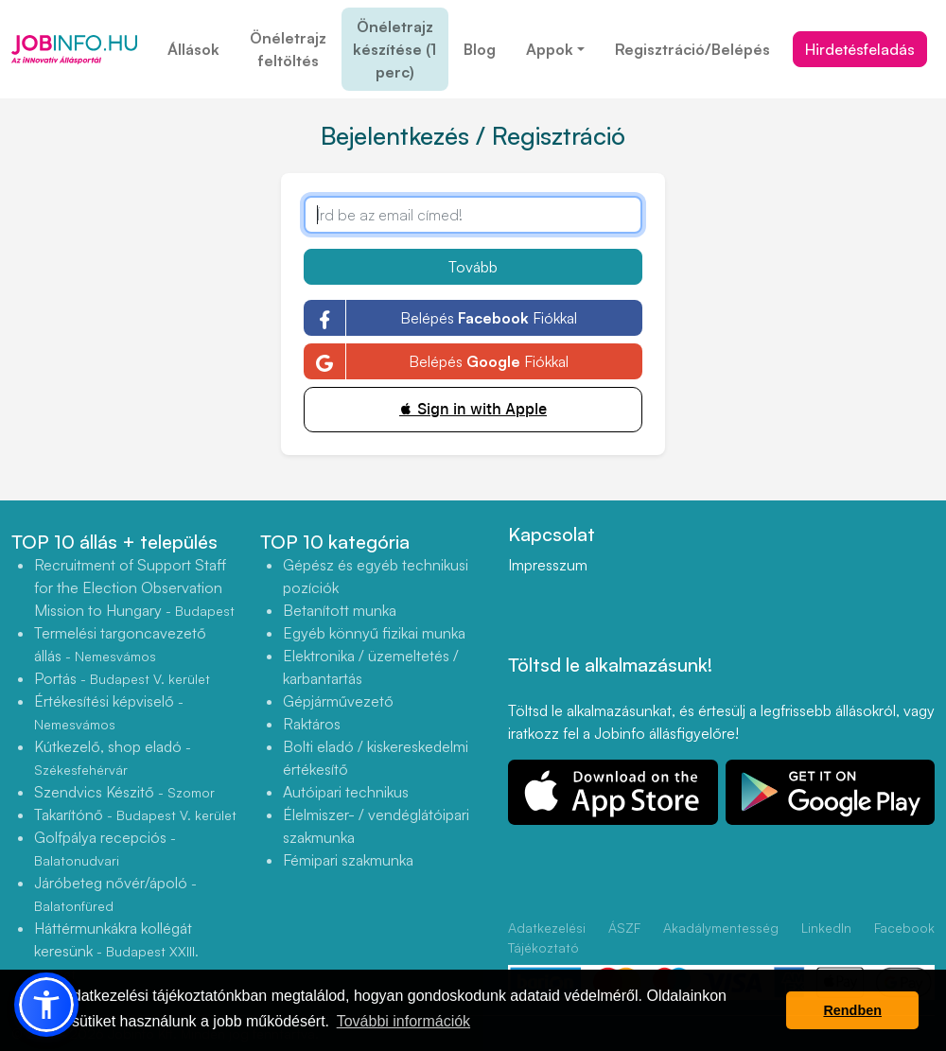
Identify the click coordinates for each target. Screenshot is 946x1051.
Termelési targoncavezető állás (120, 644)
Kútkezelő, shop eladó (112, 757)
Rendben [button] (852, 1010)
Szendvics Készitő (124, 791)
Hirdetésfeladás (860, 49)
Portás (122, 678)
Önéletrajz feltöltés (288, 49)
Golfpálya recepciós (105, 848)
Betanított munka (339, 610)
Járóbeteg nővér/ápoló (115, 893)
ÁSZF (624, 928)
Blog (480, 49)
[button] (46, 1004)
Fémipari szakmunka (348, 859)
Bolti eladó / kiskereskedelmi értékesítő (375, 758)
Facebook (904, 928)
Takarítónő (135, 814)
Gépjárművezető (338, 701)
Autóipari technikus (346, 791)
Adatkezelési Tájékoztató (547, 937)
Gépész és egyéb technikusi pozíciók (375, 576)
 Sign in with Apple (473, 409)
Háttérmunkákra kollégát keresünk (116, 950)
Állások (193, 49)
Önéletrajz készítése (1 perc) (394, 49)
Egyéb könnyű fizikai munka (374, 632)
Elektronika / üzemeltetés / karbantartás (371, 667)
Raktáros (312, 723)
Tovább (473, 266)
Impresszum (547, 564)
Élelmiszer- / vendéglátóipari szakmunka (376, 826)
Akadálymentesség (721, 928)
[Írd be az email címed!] (473, 215)
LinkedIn (826, 928)
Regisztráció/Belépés (692, 49)
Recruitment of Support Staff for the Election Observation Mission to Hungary (134, 587)
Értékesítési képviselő (109, 712)
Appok (549, 49)
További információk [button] (403, 1021)
